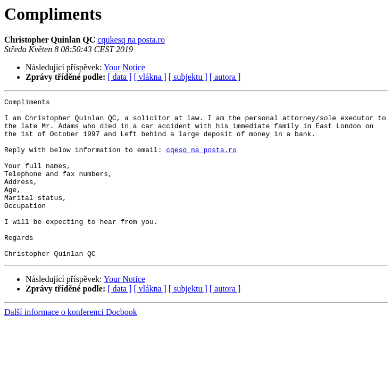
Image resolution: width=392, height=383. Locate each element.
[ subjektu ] (188, 76)
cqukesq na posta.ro (131, 39)
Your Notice (124, 67)
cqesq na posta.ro (201, 160)
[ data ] (119, 76)
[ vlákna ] (150, 76)
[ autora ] (225, 76)
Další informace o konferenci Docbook (70, 343)
